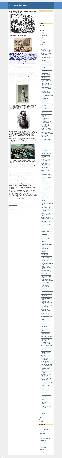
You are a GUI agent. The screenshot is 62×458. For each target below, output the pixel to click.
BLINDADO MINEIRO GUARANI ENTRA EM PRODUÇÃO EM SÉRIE (46, 298)
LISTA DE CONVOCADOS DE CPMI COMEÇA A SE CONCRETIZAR (46, 379)
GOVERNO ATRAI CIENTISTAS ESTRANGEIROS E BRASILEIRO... (46, 339)
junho (42, 44)
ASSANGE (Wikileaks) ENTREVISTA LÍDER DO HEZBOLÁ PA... (46, 310)
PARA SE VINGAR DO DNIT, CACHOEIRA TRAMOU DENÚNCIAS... (46, 325)
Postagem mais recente (13, 206)
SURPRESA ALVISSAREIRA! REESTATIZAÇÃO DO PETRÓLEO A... (46, 352)
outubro (42, 37)
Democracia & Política (17, 5)
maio (42, 46)
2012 (41, 32)
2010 (41, 417)
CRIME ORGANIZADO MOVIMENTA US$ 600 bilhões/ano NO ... (45, 125)
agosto (42, 40)
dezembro (43, 33)
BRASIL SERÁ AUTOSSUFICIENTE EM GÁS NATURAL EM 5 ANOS (46, 50)
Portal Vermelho (43, 447)
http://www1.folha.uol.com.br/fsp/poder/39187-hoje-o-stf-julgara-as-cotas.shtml (22, 194)
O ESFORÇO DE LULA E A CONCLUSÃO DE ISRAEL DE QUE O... (46, 111)
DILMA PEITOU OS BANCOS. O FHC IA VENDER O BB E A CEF (46, 225)
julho (42, 42)
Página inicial (23, 206)
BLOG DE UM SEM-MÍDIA (45, 429)
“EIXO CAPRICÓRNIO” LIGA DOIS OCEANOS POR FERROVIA (46, 92)
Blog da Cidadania (43, 427)
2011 (41, 415)
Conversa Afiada (43, 436)
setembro (43, 39)
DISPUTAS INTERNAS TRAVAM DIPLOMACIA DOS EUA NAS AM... (46, 348)
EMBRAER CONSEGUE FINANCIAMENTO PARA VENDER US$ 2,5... (46, 171)
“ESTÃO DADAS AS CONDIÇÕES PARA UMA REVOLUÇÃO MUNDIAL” (46, 61)
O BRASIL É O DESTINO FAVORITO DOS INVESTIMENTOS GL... (45, 285)
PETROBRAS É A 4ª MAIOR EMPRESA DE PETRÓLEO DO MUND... (47, 263)
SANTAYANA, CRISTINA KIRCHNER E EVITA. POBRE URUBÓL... (46, 199)
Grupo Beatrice (43, 440)
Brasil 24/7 (42, 431)
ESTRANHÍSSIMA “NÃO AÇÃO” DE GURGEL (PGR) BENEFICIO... (46, 240)
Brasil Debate (42, 433)
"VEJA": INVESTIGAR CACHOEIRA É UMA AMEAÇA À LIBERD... (47, 386)
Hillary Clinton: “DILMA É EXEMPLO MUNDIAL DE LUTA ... (47, 333)
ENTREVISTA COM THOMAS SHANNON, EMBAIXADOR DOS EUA (46, 368)
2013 (41, 30)
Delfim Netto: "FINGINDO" (45, 288)
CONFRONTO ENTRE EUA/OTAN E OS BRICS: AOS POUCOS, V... (46, 100)
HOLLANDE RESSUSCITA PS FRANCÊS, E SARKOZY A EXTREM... (46, 210)
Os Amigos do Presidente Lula (46, 445)
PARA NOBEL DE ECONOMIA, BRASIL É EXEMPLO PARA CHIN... (46, 141)
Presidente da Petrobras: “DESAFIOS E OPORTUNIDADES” (45, 247)
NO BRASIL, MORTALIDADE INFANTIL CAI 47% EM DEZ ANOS (46, 84)
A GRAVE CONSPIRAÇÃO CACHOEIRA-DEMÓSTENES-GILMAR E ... (46, 156)
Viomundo (42, 451)
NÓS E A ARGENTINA (45, 273)
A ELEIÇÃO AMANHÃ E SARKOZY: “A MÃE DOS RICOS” (45, 267)
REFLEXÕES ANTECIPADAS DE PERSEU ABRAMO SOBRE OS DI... (47, 391)
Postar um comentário (13, 205)
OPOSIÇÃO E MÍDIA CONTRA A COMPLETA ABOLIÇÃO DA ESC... (46, 129)
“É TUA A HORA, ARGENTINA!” (46, 345)
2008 (41, 421)
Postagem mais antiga (33, 206)
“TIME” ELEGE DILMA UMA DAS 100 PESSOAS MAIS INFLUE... (46, 306)
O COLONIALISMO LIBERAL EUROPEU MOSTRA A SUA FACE (46, 276)
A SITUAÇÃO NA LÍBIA (45, 282)
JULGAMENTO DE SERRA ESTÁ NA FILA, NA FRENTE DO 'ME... (47, 214)
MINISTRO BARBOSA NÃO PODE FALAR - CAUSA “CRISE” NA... (46, 233)
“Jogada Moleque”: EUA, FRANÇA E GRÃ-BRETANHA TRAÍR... (46, 302)
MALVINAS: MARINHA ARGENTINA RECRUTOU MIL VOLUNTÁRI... (46, 104)
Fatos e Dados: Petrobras (45, 438)
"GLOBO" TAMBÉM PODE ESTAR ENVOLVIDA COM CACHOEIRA (46, 406)
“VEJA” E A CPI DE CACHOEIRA (46, 336)
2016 (41, 25)
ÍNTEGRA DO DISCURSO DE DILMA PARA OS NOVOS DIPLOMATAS (46, 183)
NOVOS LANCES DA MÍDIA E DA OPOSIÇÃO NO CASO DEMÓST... (47, 329)
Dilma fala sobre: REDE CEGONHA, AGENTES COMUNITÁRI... (45, 164)
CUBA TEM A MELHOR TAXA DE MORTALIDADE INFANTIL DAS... (47, 88)
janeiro (42, 413)
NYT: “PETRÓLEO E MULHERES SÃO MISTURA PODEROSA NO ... (47, 398)
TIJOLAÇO (42, 449)
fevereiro (42, 411)
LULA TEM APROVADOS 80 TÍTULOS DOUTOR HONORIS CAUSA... (47, 66)
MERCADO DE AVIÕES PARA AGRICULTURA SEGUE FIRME (46, 136)
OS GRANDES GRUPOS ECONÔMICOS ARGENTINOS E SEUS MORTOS (47, 149)
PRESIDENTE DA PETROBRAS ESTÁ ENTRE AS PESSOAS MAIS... (46, 318)
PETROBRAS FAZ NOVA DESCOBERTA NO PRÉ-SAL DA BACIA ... (46, 402)
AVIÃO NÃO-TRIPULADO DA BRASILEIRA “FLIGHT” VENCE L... (46, 179)
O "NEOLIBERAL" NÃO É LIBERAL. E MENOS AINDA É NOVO (46, 80)
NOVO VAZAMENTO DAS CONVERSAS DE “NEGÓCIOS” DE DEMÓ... (46, 73)
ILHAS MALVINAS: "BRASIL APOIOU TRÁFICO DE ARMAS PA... (47, 203)
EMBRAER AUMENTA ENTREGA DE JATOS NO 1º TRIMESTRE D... (47, 291)
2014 (41, 28)
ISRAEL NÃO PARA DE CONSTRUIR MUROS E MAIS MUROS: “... (46, 145)
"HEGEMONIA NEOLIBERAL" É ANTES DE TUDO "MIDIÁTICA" (46, 54)
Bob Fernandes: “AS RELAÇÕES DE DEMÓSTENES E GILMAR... (46, 375)
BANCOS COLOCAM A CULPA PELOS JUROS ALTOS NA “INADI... (46, 115)
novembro (43, 35)
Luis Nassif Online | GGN (45, 442)
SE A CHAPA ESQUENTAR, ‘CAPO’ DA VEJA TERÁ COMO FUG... (47, 218)
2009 (41, 419)
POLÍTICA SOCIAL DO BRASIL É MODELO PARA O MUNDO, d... (47, 160)
